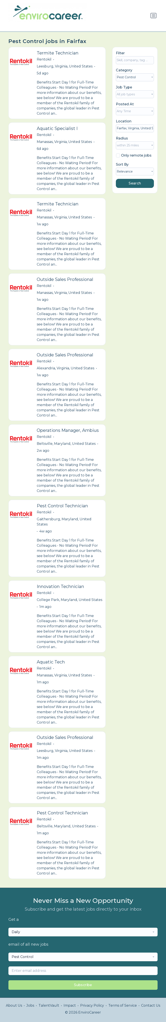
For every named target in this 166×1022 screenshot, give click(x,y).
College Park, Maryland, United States (69, 600)
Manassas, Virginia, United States (64, 142)
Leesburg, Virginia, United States (65, 66)
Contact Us (150, 1005)
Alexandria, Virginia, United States (65, 368)
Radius (122, 138)
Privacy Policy (92, 1005)
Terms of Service (122, 1005)
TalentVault (48, 1005)
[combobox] (135, 77)
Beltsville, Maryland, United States (66, 444)
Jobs (30, 1005)
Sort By (122, 164)
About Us (14, 1005)
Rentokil (44, 59)
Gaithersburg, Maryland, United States (64, 521)
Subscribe (83, 985)
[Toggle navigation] (153, 15)
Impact (70, 1005)
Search (135, 183)
